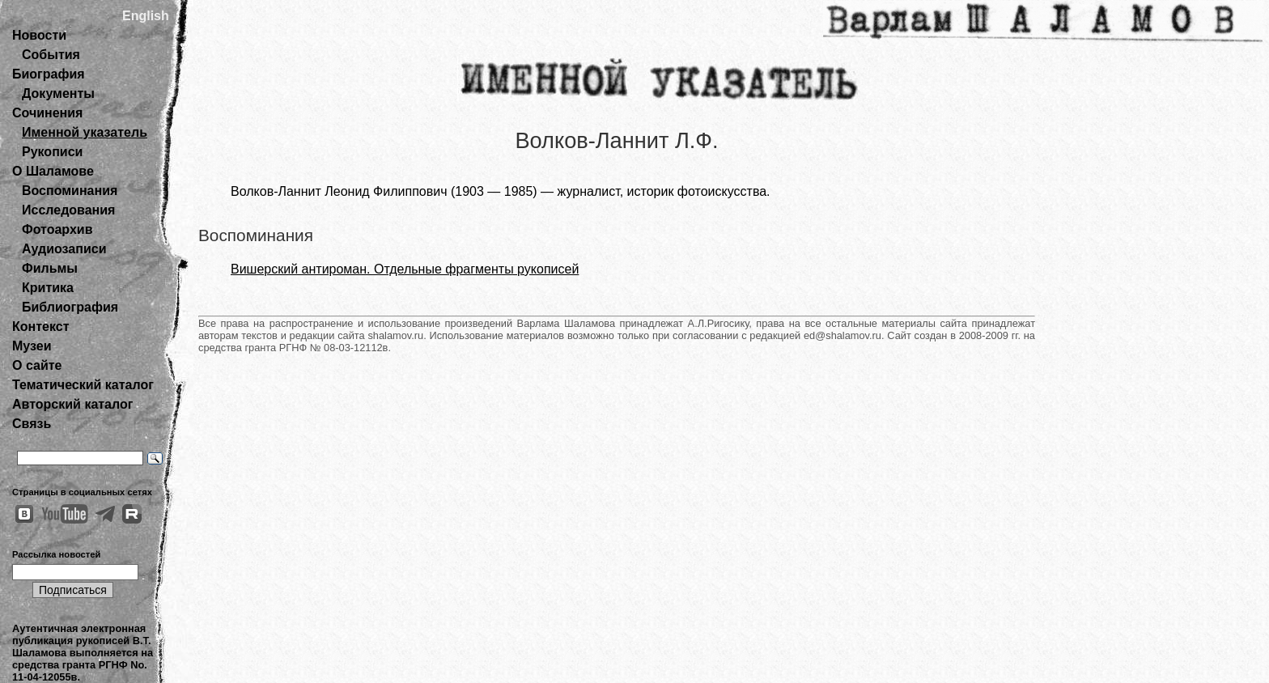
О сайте (37, 365)
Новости (39, 35)
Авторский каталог (72, 404)
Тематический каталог (83, 385)
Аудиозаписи (64, 249)
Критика (48, 288)
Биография (48, 74)
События (51, 55)
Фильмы (50, 268)
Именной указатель (84, 132)
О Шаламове (53, 171)
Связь (31, 424)
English (145, 16)
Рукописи (52, 152)
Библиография (70, 307)
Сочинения (47, 113)
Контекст (40, 326)
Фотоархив (57, 229)
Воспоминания (69, 190)
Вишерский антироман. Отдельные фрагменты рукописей (405, 269)
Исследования (68, 210)
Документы (58, 93)
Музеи (32, 346)
